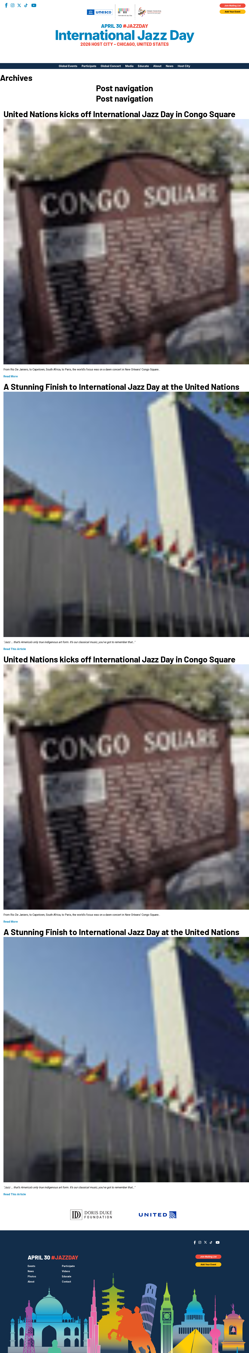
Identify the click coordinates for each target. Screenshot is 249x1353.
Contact (66, 1281)
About (157, 66)
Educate (143, 66)
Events (31, 1266)
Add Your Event (232, 11)
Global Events (68, 66)
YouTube (33, 5)
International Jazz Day (124, 35)
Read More (10, 376)
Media (129, 66)
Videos (66, 1271)
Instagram (12, 5)
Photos (32, 1276)
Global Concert (111, 66)
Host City (184, 66)
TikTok (25, 5)
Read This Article (14, 649)
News (169, 66)
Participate (89, 66)
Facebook (6, 5)
